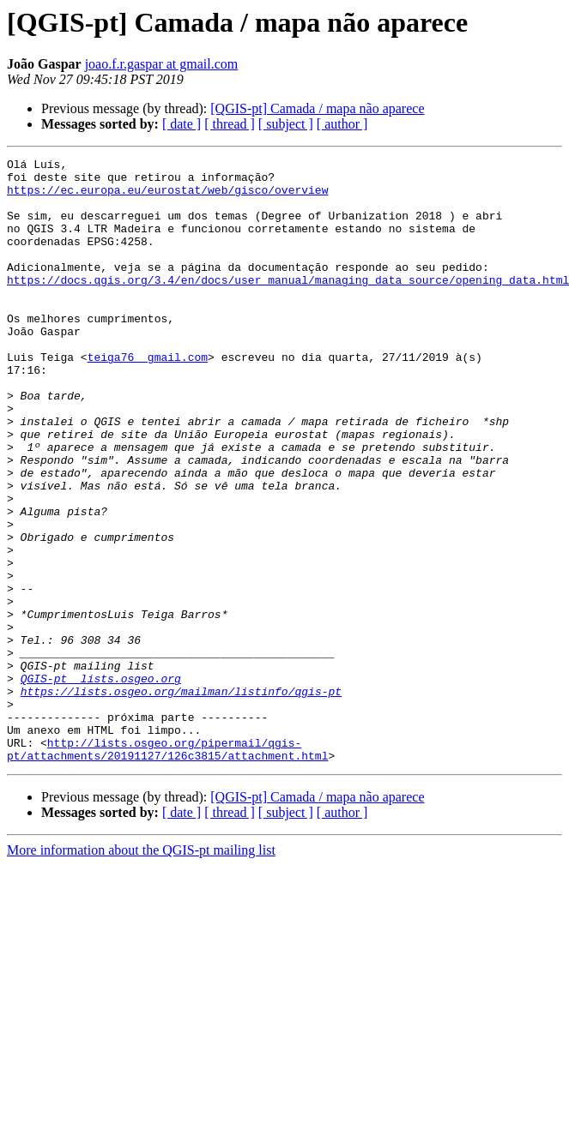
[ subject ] (285, 124)
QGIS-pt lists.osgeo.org (101, 783)
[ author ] (342, 124)
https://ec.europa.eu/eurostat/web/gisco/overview (167, 197)
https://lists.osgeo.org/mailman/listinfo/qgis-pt (181, 799)
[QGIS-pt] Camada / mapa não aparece (317, 108)
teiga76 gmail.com (148, 397)
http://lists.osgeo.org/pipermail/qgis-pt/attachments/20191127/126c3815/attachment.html (167, 868)
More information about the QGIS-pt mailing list (141, 971)
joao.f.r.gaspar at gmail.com (162, 64)
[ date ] (181, 124)
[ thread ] (229, 124)
